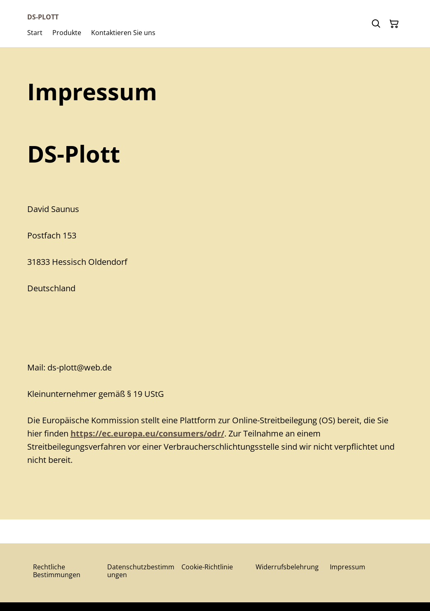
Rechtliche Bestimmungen (56, 570)
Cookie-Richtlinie (207, 566)
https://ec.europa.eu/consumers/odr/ (147, 433)
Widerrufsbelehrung (287, 566)
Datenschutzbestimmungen (140, 570)
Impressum (347, 566)
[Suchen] (376, 24)
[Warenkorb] (394, 24)
